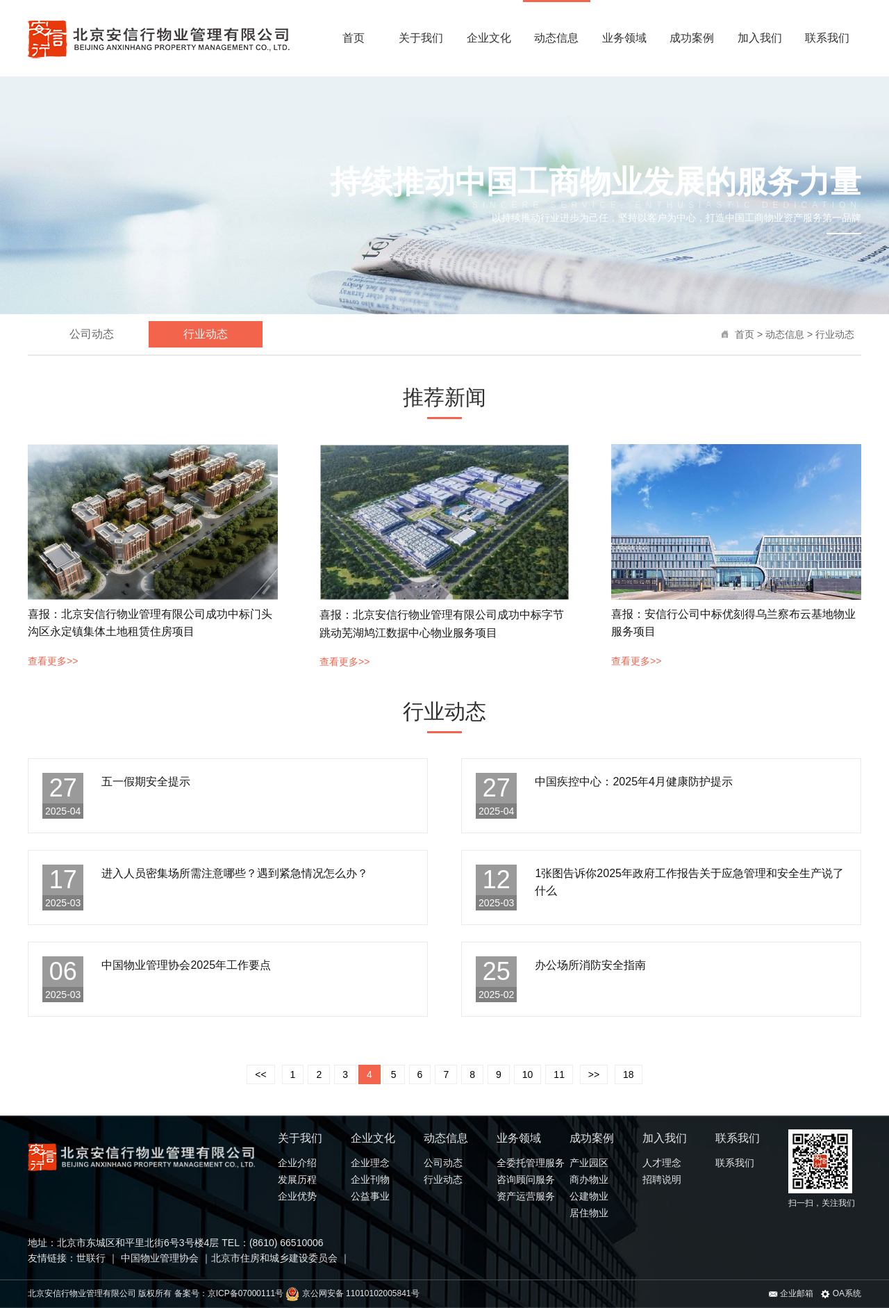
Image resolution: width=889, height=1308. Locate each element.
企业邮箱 (791, 1293)
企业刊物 (370, 1179)
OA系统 (841, 1293)
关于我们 (421, 38)
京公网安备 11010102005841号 (352, 1293)
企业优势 (297, 1196)
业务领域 (624, 38)
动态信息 (556, 38)
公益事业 (370, 1196)
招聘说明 (661, 1179)
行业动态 (834, 334)
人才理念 (661, 1162)
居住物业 (589, 1212)
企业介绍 (297, 1162)
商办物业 (589, 1179)
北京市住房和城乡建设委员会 (274, 1258)
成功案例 (692, 38)
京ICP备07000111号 (245, 1293)
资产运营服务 (526, 1196)
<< (260, 1074)
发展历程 (297, 1179)
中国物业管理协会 (158, 1258)
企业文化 (489, 38)
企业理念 (370, 1162)
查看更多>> (53, 661)
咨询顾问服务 (526, 1179)
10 (527, 1074)
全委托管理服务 (531, 1162)
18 (628, 1074)
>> (593, 1074)
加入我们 (760, 38)
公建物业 (589, 1196)
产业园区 (589, 1162)
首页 (353, 38)
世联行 (92, 1258)
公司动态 (91, 334)
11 (559, 1074)
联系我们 (827, 38)
